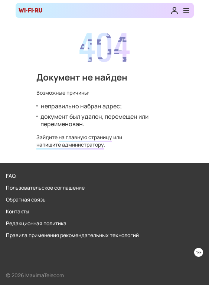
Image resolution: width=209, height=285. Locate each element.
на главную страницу (85, 137)
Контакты (17, 211)
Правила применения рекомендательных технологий (72, 235)
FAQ (11, 175)
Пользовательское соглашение (45, 187)
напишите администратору (70, 144)
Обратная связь (26, 199)
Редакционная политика (36, 223)
